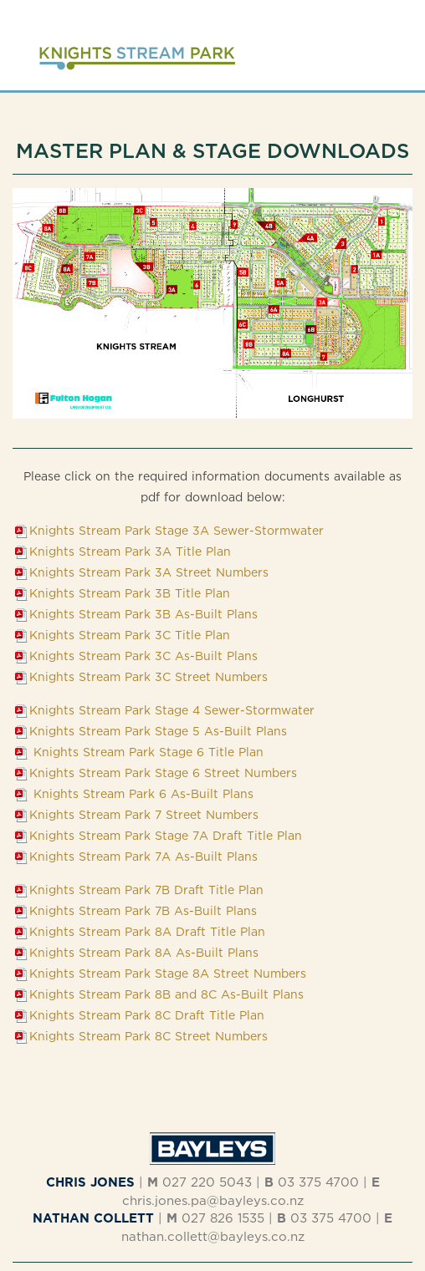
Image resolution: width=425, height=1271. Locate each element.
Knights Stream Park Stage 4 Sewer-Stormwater (172, 710)
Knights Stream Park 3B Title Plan (129, 593)
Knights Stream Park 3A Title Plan (130, 551)
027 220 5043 (207, 1182)
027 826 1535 (223, 1218)
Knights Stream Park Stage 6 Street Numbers (163, 772)
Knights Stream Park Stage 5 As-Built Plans (158, 730)
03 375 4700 (318, 1182)
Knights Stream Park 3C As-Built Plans (143, 655)
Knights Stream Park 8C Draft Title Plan (146, 1015)
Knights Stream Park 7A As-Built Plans (143, 856)
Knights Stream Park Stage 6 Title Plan (146, 751)
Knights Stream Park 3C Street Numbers (148, 676)
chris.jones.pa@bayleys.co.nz (213, 1200)
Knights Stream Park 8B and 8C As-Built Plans (166, 994)
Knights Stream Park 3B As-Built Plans (143, 614)
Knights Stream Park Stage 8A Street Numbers (167, 973)
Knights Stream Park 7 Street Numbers (144, 814)
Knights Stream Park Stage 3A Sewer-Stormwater (176, 530)
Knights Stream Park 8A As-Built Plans (144, 952)
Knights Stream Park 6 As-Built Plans (141, 793)
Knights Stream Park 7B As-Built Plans (143, 910)
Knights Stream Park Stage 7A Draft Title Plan (165, 835)
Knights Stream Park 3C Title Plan (129, 634)
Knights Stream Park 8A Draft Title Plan (147, 931)
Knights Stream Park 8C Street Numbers (148, 1036)
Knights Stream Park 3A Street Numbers (149, 572)
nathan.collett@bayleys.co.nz (213, 1236)
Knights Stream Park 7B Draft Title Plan (146, 889)
